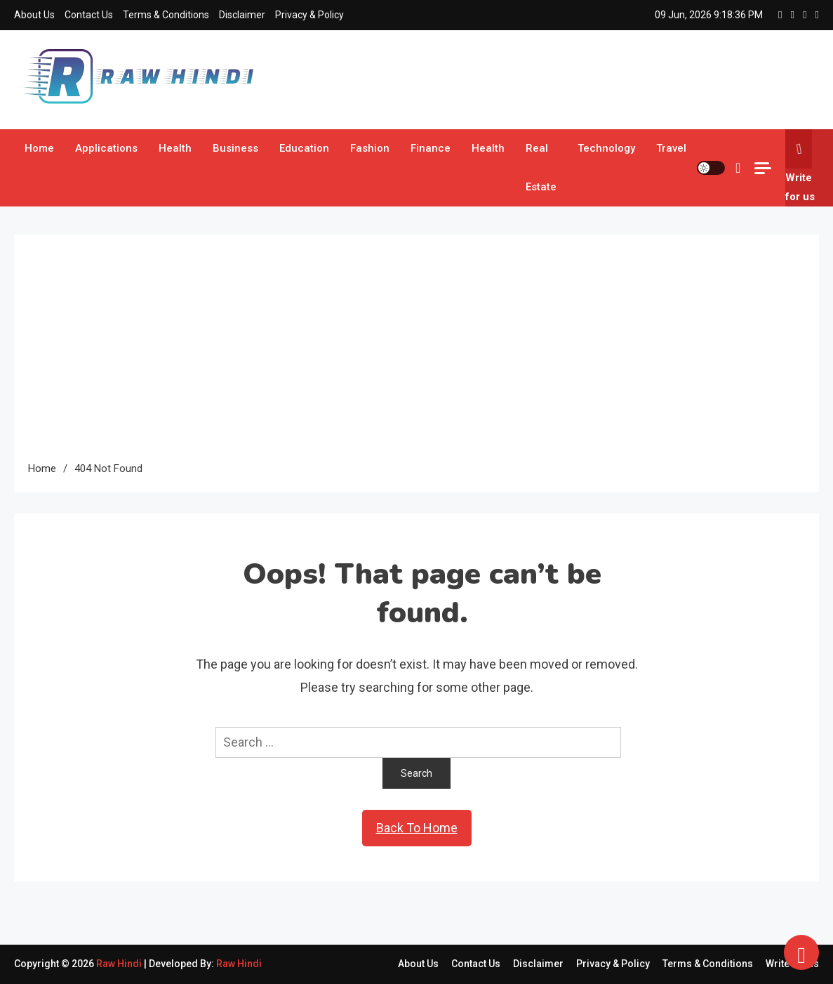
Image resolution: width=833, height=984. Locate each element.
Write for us (800, 166)
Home (39, 148)
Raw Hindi (120, 963)
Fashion (369, 148)
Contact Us (89, 14)
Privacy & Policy (309, 14)
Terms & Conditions (166, 14)
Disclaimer (242, 14)
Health (175, 148)
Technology (606, 148)
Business (235, 148)
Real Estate (541, 167)
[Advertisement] (416, 354)
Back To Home (417, 827)
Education (304, 148)
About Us (34, 14)
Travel (671, 148)
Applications (106, 148)
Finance (431, 148)
